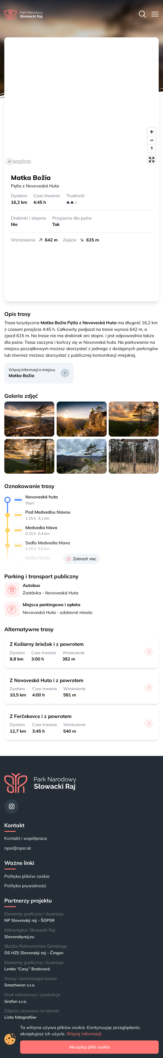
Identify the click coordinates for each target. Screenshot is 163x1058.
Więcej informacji (83, 1033)
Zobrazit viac (81, 558)
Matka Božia (21, 375)
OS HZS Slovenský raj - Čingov (34, 952)
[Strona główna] (23, 14)
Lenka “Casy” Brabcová (27, 968)
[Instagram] (11, 806)
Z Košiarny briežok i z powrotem (47, 644)
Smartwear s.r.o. (19, 985)
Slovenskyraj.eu (19, 936)
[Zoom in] (151, 132)
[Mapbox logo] (18, 161)
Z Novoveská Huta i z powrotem (46, 680)
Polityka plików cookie (26, 876)
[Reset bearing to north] (151, 148)
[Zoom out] (151, 140)
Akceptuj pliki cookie (89, 1047)
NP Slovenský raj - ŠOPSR (29, 920)
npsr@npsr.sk (17, 848)
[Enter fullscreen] (151, 159)
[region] (81, 102)
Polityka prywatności (25, 885)
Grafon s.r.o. (15, 1001)
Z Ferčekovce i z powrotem (41, 716)
